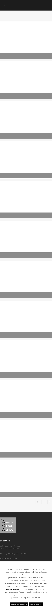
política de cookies (13, 589)
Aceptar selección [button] (35, 604)
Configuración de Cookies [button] (19, 604)
